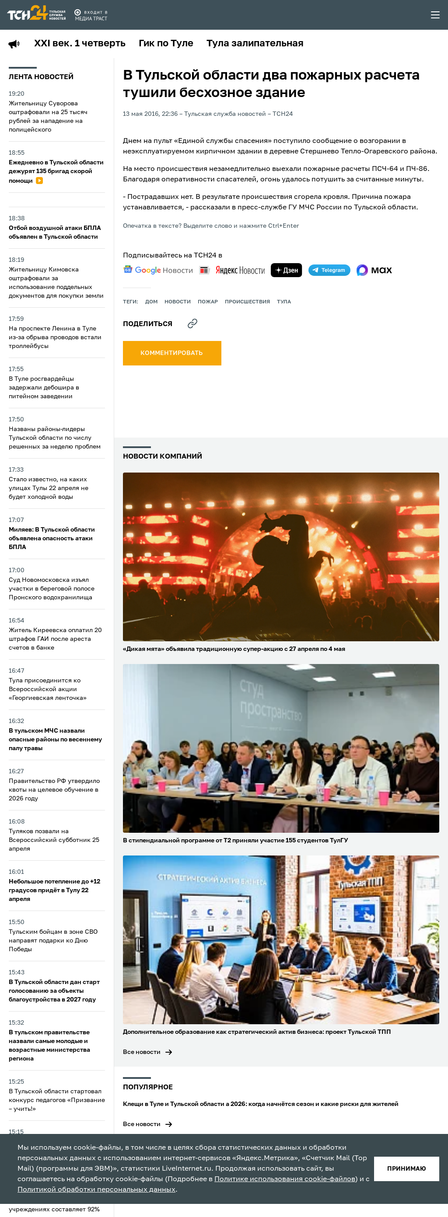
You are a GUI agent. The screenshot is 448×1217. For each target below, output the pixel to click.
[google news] (158, 270)
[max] (374, 270)
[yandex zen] (286, 270)
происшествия (247, 302)
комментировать (172, 353)
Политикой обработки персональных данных (96, 1189)
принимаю (406, 1169)
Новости (177, 302)
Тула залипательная (255, 44)
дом (151, 302)
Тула (284, 302)
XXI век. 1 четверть (80, 44)
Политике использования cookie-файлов (284, 1179)
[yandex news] (232, 270)
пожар (208, 302)
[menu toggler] (435, 15)
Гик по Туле (166, 44)
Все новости (142, 1052)
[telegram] (329, 270)
